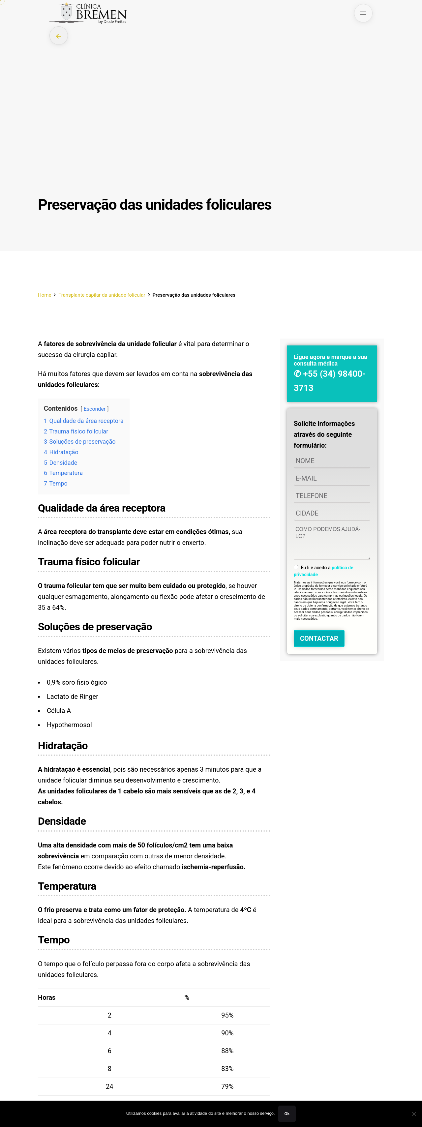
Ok (287, 1113)
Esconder (95, 409)
